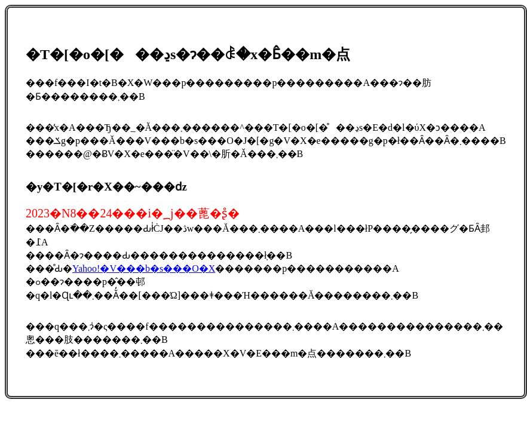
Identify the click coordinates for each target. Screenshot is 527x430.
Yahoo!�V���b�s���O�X (143, 268)
